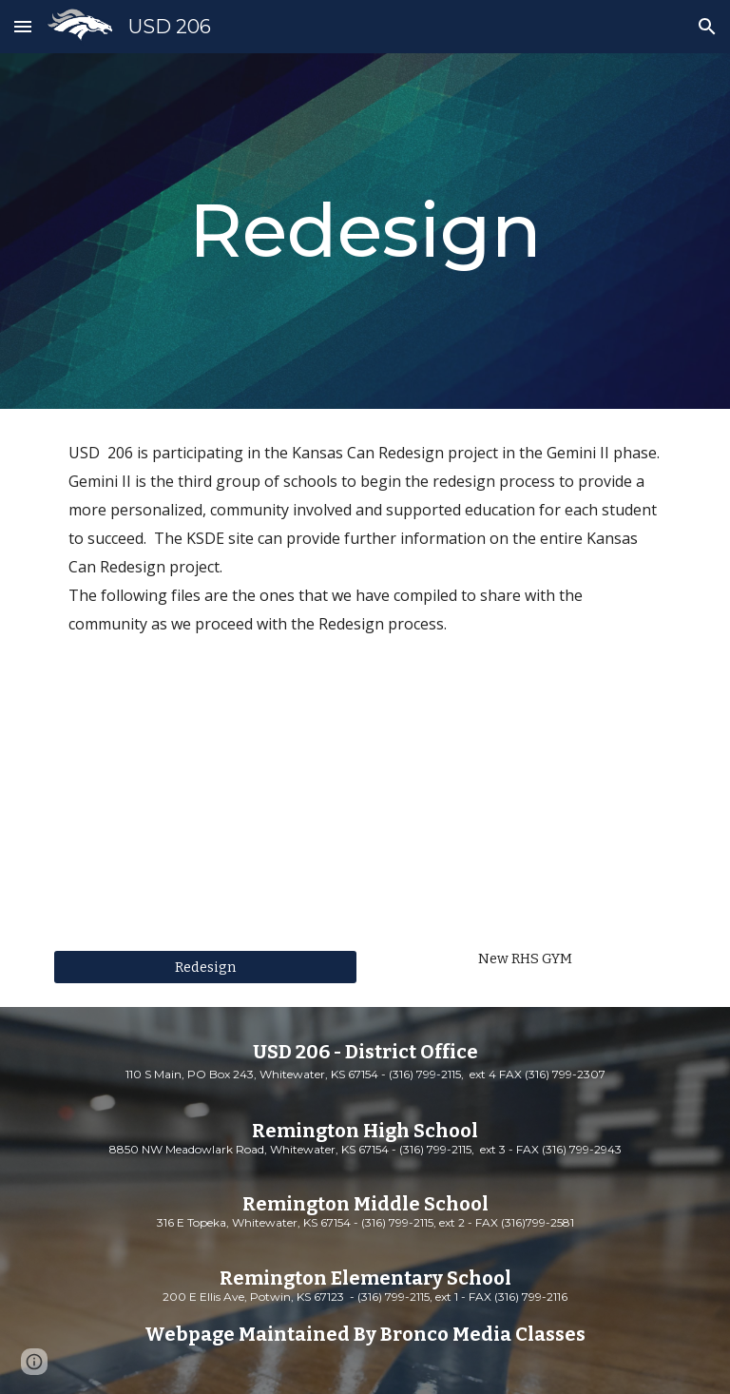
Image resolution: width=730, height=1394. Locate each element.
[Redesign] (204, 966)
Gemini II (578, 452)
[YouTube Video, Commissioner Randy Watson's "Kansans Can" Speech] (204, 831)
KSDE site (220, 538)
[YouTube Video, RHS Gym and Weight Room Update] (524, 831)
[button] (23, 26)
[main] (364, 231)
